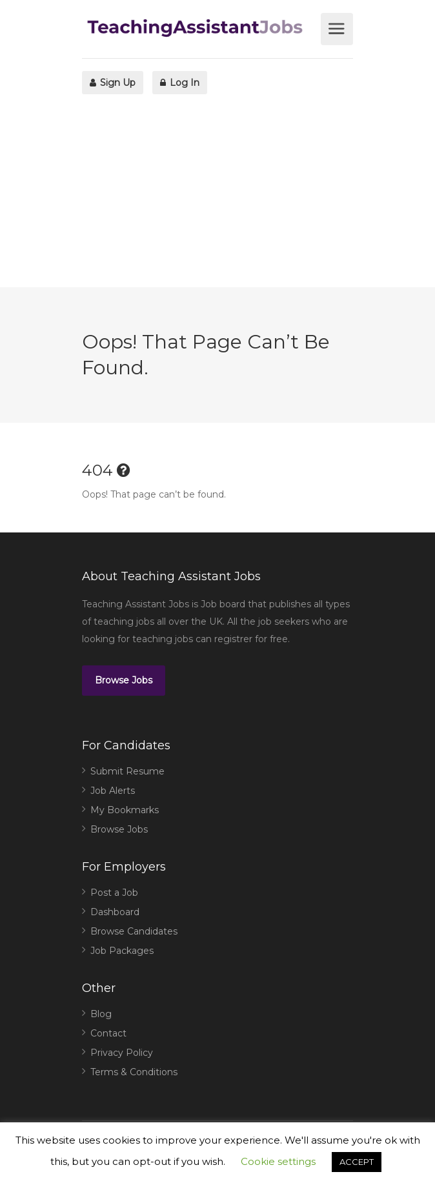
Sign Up (113, 82)
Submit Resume (127, 771)
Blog (101, 1014)
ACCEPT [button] (356, 1162)
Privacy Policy (121, 1052)
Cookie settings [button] (278, 1161)
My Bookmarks (124, 810)
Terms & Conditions (133, 1072)
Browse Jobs (123, 680)
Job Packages (122, 950)
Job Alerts (112, 790)
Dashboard (114, 912)
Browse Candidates (133, 931)
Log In (179, 82)
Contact (108, 1033)
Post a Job (114, 892)
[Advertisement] (217, 196)
